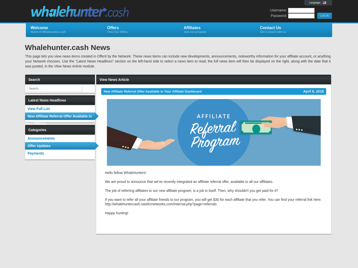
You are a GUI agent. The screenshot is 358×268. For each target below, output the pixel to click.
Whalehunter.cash (85, 11)
